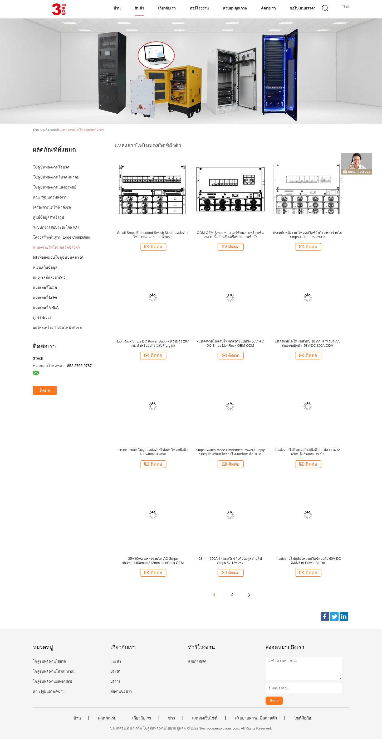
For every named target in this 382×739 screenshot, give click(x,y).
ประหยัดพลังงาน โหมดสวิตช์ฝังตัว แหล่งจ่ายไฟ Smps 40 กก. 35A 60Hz (307, 235)
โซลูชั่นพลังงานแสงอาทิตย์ (54, 187)
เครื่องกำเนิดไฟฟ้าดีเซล (52, 207)
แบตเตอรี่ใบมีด (45, 287)
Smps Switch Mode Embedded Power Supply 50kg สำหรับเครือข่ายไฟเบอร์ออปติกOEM (230, 452)
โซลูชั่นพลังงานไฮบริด (51, 167)
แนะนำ (115, 661)
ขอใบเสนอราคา (303, 8)
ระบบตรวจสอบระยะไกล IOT (56, 227)
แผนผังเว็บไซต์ (204, 718)
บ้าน (117, 8)
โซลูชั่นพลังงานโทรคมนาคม (56, 177)
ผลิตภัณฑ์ (106, 718)
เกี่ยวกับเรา (167, 8)
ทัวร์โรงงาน (199, 8)
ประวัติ (115, 671)
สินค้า (139, 8)
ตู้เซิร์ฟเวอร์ (42, 317)
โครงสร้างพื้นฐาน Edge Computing (61, 237)
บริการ (115, 681)
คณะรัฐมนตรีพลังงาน (50, 197)
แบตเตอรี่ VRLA (45, 307)
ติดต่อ (45, 390)
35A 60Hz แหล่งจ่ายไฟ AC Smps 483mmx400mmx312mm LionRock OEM (153, 561)
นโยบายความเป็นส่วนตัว (256, 718)
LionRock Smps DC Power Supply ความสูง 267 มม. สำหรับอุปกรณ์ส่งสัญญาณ (153, 343)
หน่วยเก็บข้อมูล (45, 267)
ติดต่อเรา (268, 8)
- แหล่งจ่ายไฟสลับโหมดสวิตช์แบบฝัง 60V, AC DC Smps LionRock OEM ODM (230, 343)
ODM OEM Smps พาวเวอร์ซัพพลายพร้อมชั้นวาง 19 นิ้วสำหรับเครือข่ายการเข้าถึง (230, 235)
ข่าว (171, 718)
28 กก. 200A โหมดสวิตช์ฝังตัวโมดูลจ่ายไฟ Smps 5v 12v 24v (230, 561)
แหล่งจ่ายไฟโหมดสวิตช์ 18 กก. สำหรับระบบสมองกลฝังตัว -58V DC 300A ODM (307, 343)
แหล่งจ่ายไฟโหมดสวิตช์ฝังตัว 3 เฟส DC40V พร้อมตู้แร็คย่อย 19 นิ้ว (307, 452)
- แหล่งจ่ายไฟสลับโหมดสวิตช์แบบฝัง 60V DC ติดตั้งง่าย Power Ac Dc (307, 561)
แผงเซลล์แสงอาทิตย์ (49, 277)
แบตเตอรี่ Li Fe (45, 297)
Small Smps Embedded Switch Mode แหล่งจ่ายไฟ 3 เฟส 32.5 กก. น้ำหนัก (153, 235)
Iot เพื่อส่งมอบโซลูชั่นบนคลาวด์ (58, 257)
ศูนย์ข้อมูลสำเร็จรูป (48, 217)
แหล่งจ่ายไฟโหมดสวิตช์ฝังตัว (82, 130)
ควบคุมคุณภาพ (235, 8)
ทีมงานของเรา (121, 691)
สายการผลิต (197, 661)
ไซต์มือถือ (302, 718)
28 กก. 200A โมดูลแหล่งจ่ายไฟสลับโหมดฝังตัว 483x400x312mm (153, 452)
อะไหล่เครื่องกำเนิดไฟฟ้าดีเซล (57, 327)
